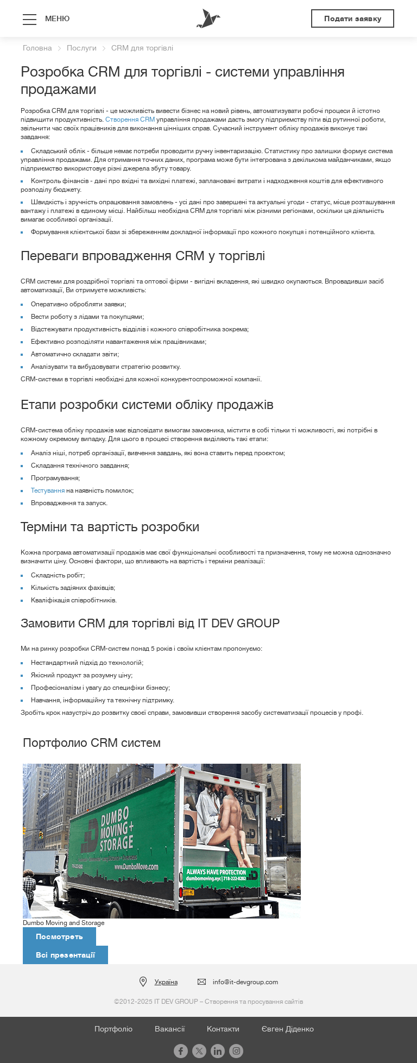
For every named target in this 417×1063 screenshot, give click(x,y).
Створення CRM (130, 119)
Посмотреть (59, 936)
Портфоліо (113, 1028)
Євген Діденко (288, 1028)
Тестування (48, 490)
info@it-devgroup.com (245, 982)
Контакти (223, 1028)
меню (57, 18)
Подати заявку (352, 18)
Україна (166, 982)
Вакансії (170, 1028)
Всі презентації (65, 955)
